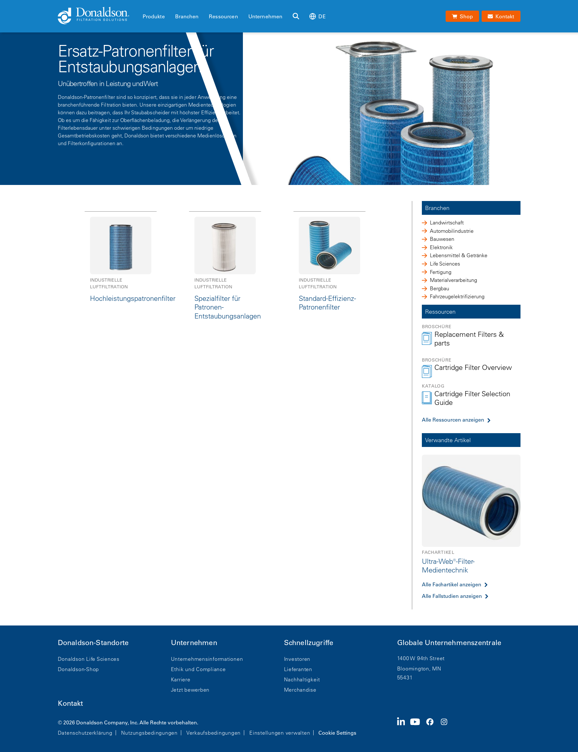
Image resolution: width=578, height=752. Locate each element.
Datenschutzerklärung (85, 732)
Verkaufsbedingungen (213, 732)
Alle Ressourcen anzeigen (453, 419)
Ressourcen (223, 16)
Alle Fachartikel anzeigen (451, 584)
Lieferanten (298, 669)
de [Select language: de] (317, 16)
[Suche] (296, 16)
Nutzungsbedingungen (149, 732)
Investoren (297, 658)
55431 (405, 677)
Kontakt (70, 703)
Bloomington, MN (419, 668)
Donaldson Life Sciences (89, 658)
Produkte (154, 16)
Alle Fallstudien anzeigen (452, 596)
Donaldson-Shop (78, 669)
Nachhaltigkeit (302, 679)
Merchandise (300, 689)
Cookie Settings (337, 732)
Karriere (181, 679)
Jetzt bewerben (190, 689)
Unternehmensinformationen (207, 658)
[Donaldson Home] (98, 16)
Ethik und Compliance (198, 669)
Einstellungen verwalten (279, 732)
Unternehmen (265, 16)
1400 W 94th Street (421, 658)
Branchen (187, 16)
